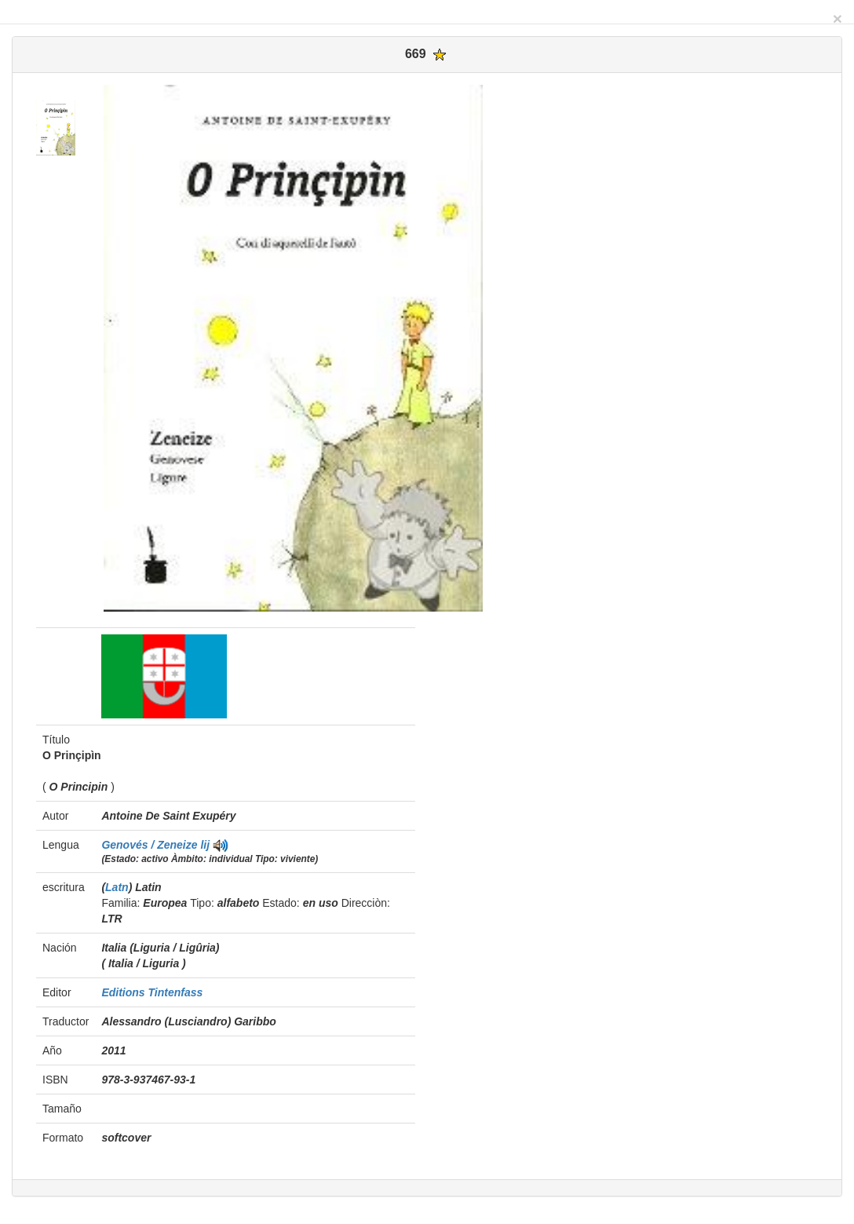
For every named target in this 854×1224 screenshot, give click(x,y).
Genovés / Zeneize (150, 845)
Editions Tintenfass (152, 992)
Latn (117, 887)
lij (205, 845)
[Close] (837, 18)
